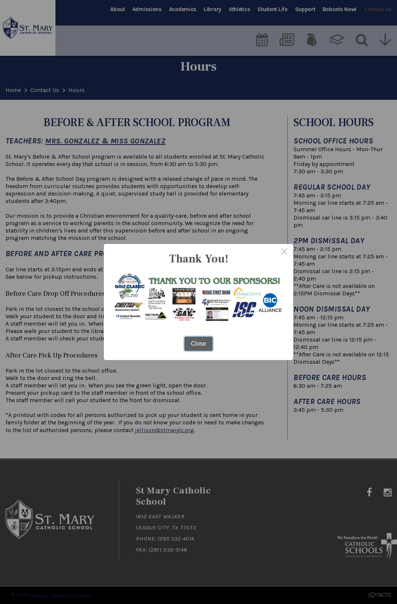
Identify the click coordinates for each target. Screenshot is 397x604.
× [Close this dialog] (284, 253)
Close (198, 343)
